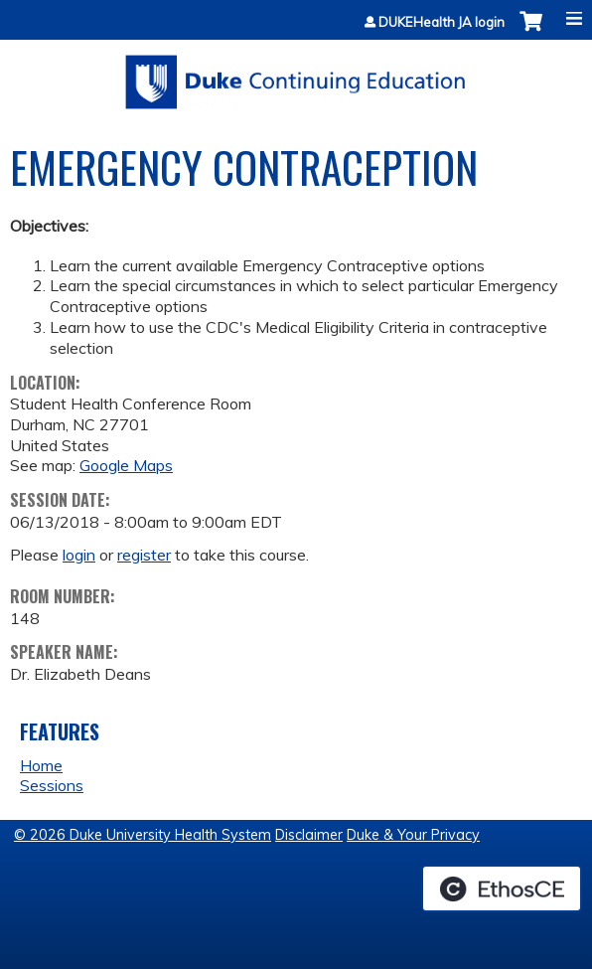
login (79, 555)
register (144, 555)
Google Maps (126, 465)
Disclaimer (309, 835)
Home (41, 765)
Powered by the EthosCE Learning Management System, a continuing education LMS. (501, 888)
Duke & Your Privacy (413, 835)
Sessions (51, 785)
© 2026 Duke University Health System (142, 835)
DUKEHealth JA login (441, 22)
